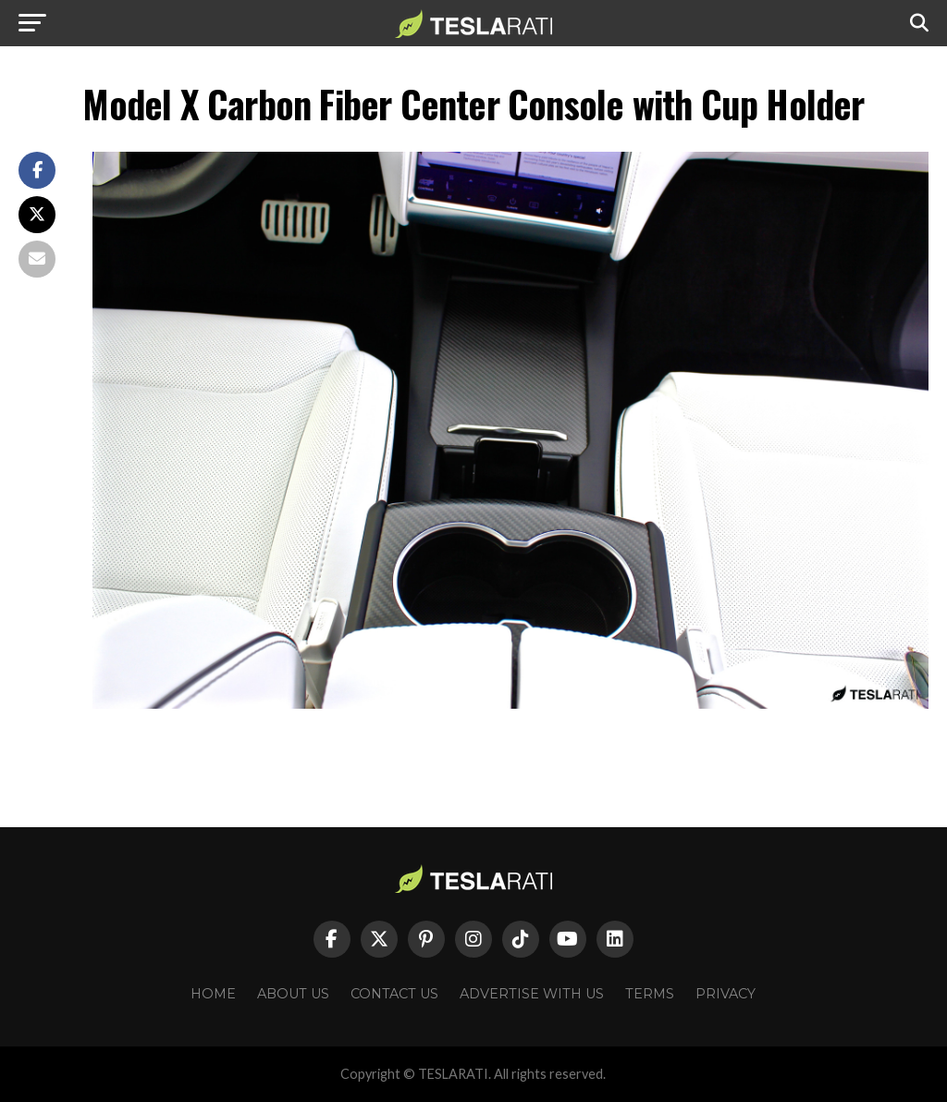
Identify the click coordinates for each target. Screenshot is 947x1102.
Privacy (725, 993)
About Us (293, 993)
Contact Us (394, 993)
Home (213, 993)
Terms (649, 993)
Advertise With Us (532, 993)
